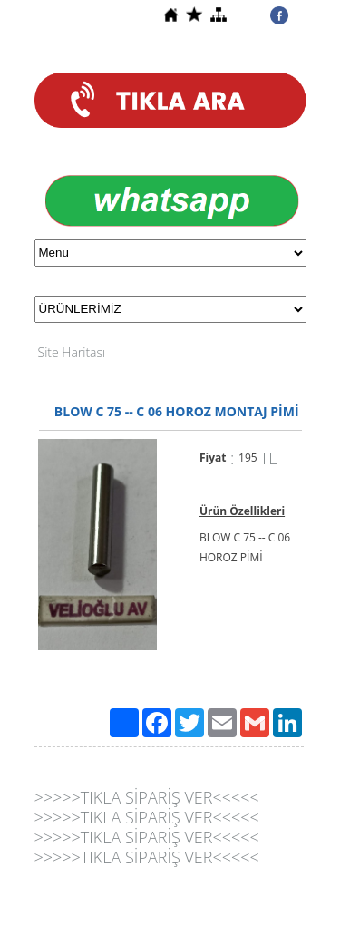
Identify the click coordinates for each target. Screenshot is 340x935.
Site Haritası (72, 352)
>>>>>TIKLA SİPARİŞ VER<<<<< (146, 797)
